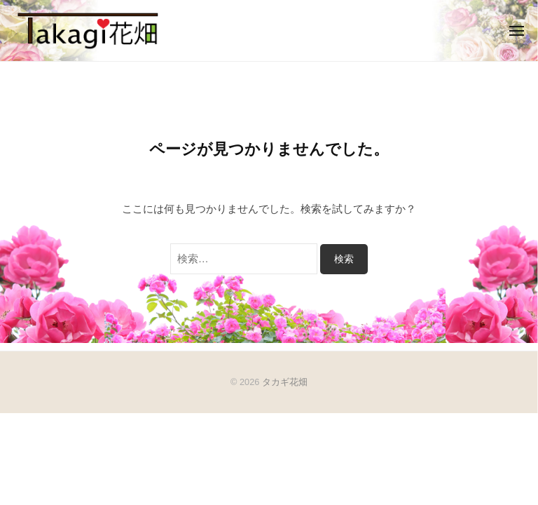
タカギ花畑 (285, 382)
